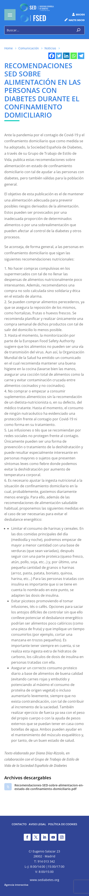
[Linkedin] (66, 56)
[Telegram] (81, 56)
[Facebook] (51, 56)
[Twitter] (59, 56)
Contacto (19, 824)
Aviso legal (37, 824)
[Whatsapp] (73, 56)
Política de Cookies (62, 824)
